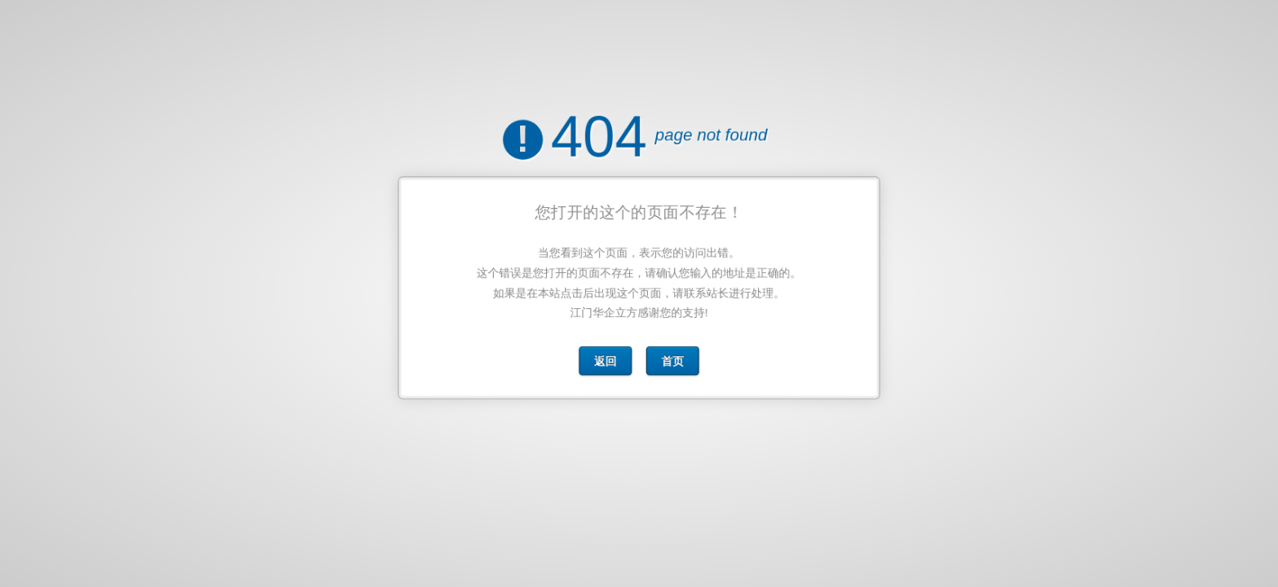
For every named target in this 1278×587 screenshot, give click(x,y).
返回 (607, 356)
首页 (672, 356)
